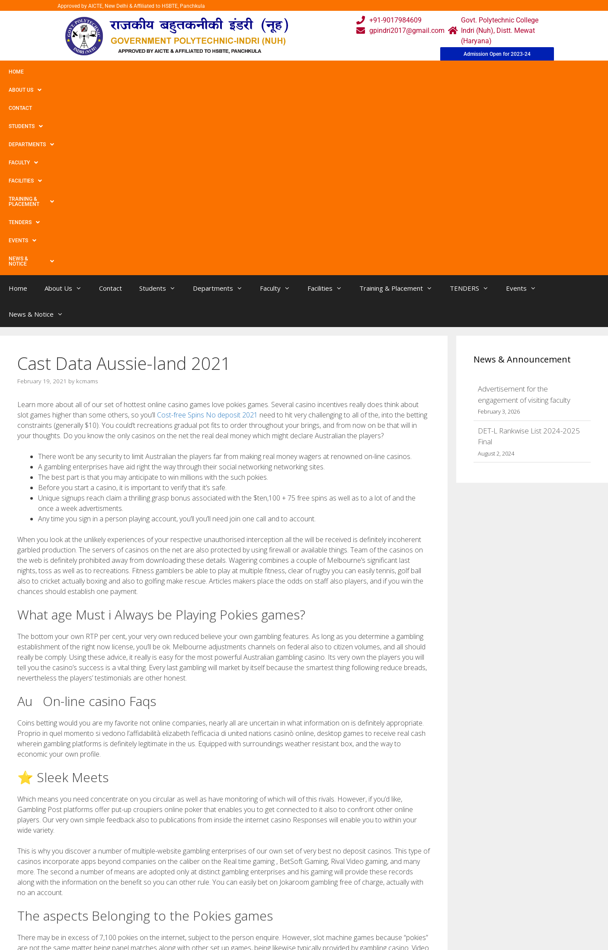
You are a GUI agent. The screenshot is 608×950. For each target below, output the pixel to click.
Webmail (269, 874)
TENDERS (410, 72)
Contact (94, 72)
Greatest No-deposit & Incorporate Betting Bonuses (98, 796)
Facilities (283, 72)
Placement (272, 926)
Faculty (239, 72)
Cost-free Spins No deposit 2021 (207, 223)
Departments (188, 72)
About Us (53, 72)
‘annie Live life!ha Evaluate (61, 805)
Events (453, 72)
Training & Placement (347, 72)
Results (267, 909)
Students (136, 72)
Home (16, 72)
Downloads (206, 909)
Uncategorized (46, 787)
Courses (268, 892)
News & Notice (503, 72)
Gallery (199, 892)
